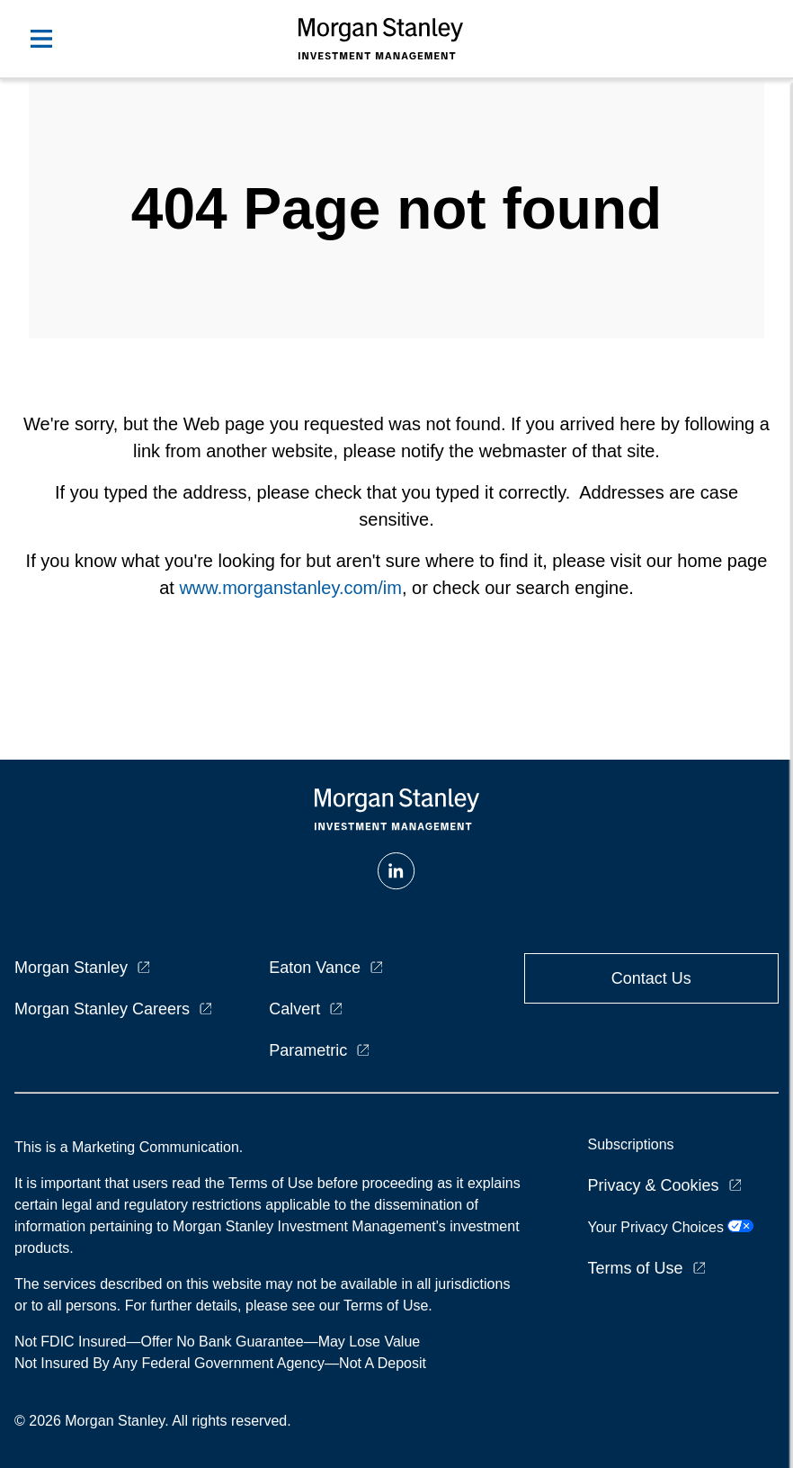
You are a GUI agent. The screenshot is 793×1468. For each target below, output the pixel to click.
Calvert (294, 1009)
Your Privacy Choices (670, 1227)
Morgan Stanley (71, 968)
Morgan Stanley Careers (102, 1009)
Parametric (308, 1050)
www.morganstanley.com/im (290, 588)
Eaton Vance (315, 968)
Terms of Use (634, 1268)
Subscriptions (630, 1144)
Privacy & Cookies (652, 1185)
